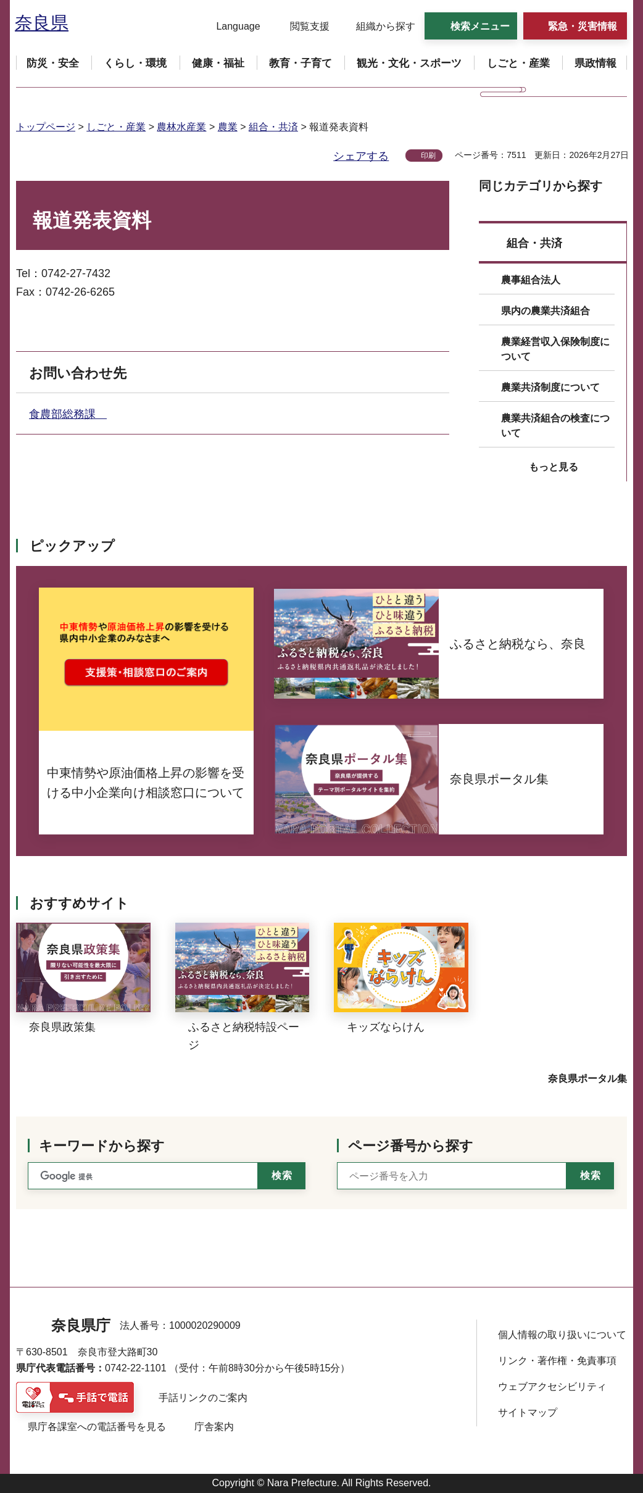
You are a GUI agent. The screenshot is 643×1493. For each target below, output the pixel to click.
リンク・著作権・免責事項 (557, 1360)
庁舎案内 (214, 1426)
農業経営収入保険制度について (555, 349)
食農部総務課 (68, 414)
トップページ (45, 127)
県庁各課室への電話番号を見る (97, 1426)
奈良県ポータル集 (587, 1078)
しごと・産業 (116, 127)
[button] (230, 26)
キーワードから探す (102, 1146)
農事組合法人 (530, 280)
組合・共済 (273, 127)
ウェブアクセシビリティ (552, 1386)
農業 (228, 127)
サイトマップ (527, 1412)
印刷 (428, 155)
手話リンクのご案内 (203, 1397)
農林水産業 (181, 127)
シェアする (361, 156)
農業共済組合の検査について (555, 425)
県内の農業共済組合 (545, 311)
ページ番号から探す (410, 1146)
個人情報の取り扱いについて (562, 1334)
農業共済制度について (550, 387)
